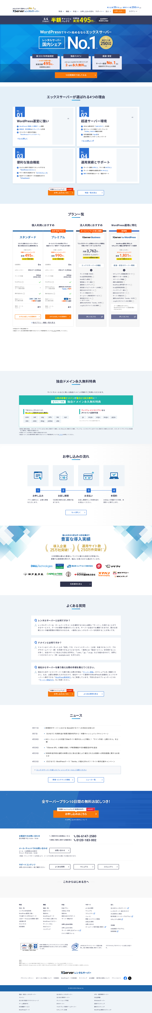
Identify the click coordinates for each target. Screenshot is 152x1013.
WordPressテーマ (24, 1010)
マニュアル (84, 867)
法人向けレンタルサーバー (64, 994)
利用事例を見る (76, 584)
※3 (120, 7)
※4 (140, 7)
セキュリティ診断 (62, 1010)
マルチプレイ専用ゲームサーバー (66, 1007)
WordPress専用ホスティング (102, 1010)
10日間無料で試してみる (76, 75)
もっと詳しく (23, 138)
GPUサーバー (60, 1003)
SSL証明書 (97, 997)
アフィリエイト (116, 978)
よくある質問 (60, 867)
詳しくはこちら (91, 317)
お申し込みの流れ (87, 11)
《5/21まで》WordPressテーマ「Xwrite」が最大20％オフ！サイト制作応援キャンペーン (80, 762)
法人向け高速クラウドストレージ (29, 1000)
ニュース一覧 (91, 780)
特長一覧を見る (91, 193)
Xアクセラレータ (42, 173)
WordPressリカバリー (28, 170)
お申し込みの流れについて (76, 820)
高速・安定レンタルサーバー (27, 994)
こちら (54, 331)
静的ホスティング (99, 1007)
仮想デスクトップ (99, 1003)
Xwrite (64, 289)
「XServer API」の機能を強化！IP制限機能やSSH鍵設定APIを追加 (71, 748)
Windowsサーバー (99, 1000)
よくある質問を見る (91, 694)
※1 (36, 8)
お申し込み (118, 11)
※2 (117, 64)
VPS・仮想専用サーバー (101, 994)
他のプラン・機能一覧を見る (44, 323)
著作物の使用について (103, 978)
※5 (85, 66)
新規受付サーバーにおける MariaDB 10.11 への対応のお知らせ (70, 728)
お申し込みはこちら (61, 193)
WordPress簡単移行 (63, 677)
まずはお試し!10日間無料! (28, 317)
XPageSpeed (25, 178)
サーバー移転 (88, 672)
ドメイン (21, 997)
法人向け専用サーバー (63, 997)
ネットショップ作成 (62, 1000)
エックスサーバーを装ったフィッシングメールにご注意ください (61, 770)
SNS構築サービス (24, 1007)
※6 (68, 118)
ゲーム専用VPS (23, 1003)
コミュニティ (108, 867)
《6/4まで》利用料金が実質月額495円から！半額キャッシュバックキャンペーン (77, 734)
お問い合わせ (60, 850)
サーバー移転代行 (47, 680)
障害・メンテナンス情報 (61, 780)
